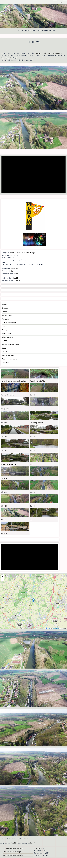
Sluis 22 (4, 492)
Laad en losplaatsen (9, 323)
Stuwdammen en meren (10, 344)
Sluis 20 (4, 478)
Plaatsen (5, 326)
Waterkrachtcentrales (9, 359)
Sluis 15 (4, 437)
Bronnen (5, 304)
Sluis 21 (32, 478)
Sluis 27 (17, 280)
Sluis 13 (32, 409)
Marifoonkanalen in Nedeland (13, 849)
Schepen (37, 848)
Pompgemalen (7, 330)
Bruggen (5, 308)
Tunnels (4, 352)
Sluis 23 (32, 492)
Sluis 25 (15, 278)
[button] (33, 600)
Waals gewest (6, 58)
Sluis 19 (32, 464)
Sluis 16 (32, 437)
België (16, 273)
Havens (4, 312)
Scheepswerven (7, 337)
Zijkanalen (5, 363)
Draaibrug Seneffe (36, 423)
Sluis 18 (32, 450)
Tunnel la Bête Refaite (37, 381)
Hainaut (12, 271)
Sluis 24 (4, 506)
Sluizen (4, 341)
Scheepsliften (6, 333)
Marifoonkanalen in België (12, 852)
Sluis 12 (32, 395)
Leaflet (48, 628)
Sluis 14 (4, 423)
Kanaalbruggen (7, 315)
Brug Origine (5, 409)
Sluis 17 (4, 450)
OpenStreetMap (56, 628)
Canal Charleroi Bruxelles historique (47, 53)
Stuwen (4, 348)
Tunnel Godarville (7, 395)
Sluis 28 (4, 534)
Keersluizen (6, 319)
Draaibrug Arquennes (9, 464)
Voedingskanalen (8, 355)
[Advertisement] (32, 175)
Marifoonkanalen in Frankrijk (13, 855)
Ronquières (15, 269)
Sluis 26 (4, 520)
